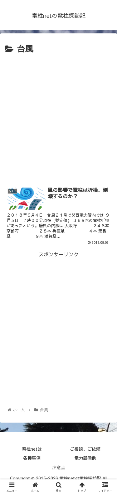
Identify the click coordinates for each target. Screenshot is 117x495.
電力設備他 (85, 458)
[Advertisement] (58, 117)
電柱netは (32, 449)
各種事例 (32, 458)
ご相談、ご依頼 (85, 449)
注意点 (58, 467)
